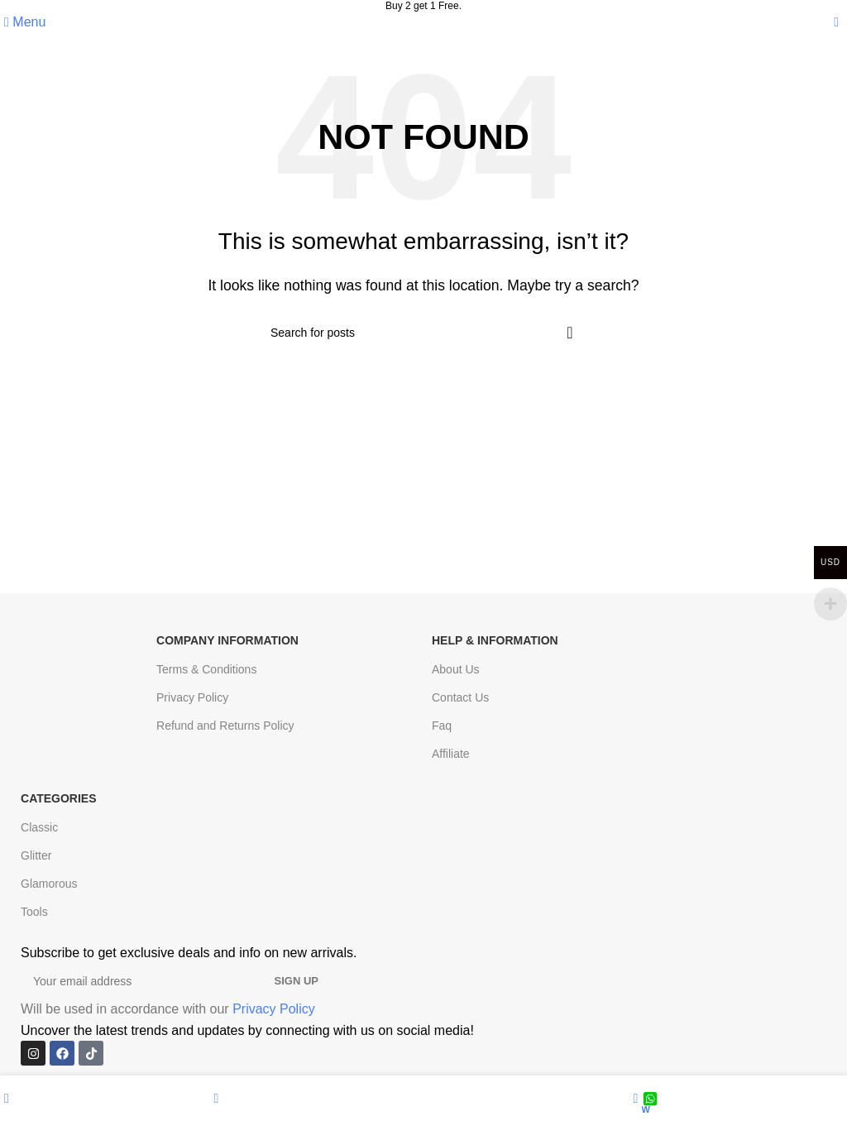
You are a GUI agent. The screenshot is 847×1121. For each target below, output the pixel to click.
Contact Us (460, 697)
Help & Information (495, 640)
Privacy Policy (192, 697)
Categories (59, 798)
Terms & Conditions (206, 669)
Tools (34, 911)
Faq (442, 725)
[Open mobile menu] (24, 22)
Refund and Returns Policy (225, 725)
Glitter (36, 855)
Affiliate (451, 753)
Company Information (227, 640)
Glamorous (49, 883)
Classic (39, 827)
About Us (456, 669)
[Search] (423, 333)
